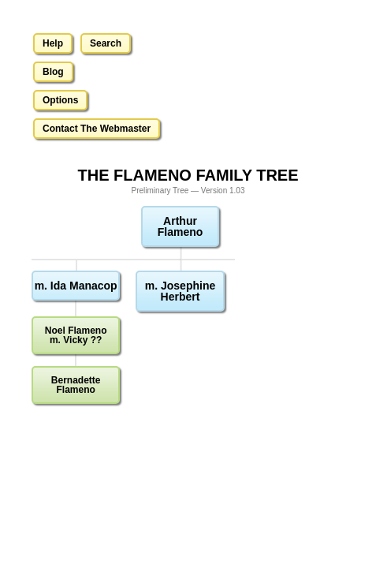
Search (105, 43)
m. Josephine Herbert (180, 291)
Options (60, 100)
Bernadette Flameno (76, 385)
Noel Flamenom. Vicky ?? (76, 335)
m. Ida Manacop (76, 285)
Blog (53, 71)
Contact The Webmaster (97, 128)
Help (53, 43)
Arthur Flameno (180, 226)
